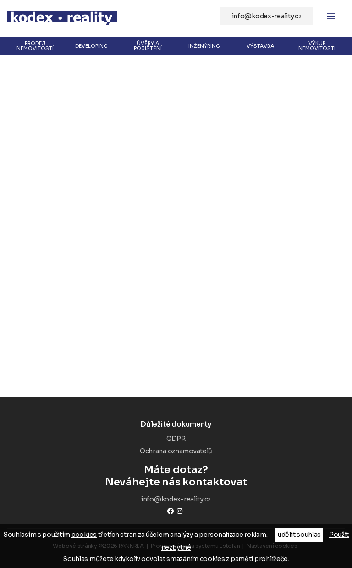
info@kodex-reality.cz (267, 16)
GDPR (176, 438)
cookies (84, 534)
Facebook (170, 510)
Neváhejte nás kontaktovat (176, 475)
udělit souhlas (299, 534)
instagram (179, 510)
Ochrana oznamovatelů (176, 451)
